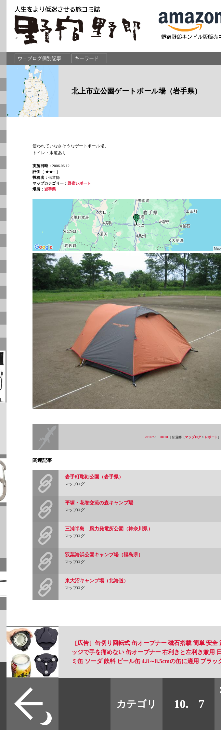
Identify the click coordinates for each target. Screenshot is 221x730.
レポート (211, 437)
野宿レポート (79, 183)
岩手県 (50, 189)
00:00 (164, 437)
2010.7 (149, 437)
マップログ (193, 437)
